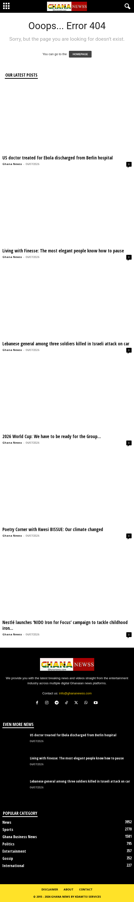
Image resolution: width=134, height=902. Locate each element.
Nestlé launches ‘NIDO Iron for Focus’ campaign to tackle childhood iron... (65, 625)
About (69, 889)
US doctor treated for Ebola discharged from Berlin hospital (57, 158)
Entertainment (14, 851)
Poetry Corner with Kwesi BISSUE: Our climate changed (52, 529)
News (6, 822)
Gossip (7, 858)
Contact (86, 889)
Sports (7, 829)
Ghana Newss (12, 164)
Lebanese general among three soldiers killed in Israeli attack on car (65, 344)
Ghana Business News (19, 836)
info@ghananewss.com (75, 693)
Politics (8, 844)
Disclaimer (49, 889)
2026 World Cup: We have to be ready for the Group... (51, 436)
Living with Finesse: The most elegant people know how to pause (63, 251)
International (13, 865)
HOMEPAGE (80, 54)
